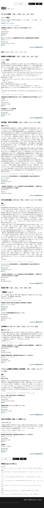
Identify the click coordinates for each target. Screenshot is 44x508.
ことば (29, 65)
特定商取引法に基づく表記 (32, 499)
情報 (16, 25)
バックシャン (19, 219)
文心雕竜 (7, 52)
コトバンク (6, 4)
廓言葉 (7, 158)
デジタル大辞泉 (6, 14)
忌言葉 (25, 149)
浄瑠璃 (38, 79)
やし (21, 133)
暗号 (5, 23)
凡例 (18, 25)
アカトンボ (6, 166)
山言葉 (25, 335)
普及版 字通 (4, 288)
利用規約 (25, 499)
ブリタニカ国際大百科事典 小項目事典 (13, 369)
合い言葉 (12, 23)
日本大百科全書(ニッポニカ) (10, 200)
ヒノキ (16, 52)
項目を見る (9, 298)
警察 (36, 20)
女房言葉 (21, 136)
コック (21, 52)
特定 (2, 20)
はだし (34, 226)
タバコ (3, 21)
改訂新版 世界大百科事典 (9, 122)
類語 (2, 23)
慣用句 (12, 52)
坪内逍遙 (35, 85)
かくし (25, 70)
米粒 (25, 52)
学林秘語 (14, 138)
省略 (22, 161)
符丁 (8, 23)
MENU (2, 1)
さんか (7, 143)
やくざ (13, 224)
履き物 (7, 234)
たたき (24, 20)
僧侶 (9, 138)
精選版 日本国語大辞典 (8, 56)
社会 (5, 20)
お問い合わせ (39, 499)
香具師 (11, 334)
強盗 (28, 20)
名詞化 (17, 168)
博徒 (28, 144)
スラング (8, 340)
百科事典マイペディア (8, 326)
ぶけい (31, 246)
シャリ (14, 161)
